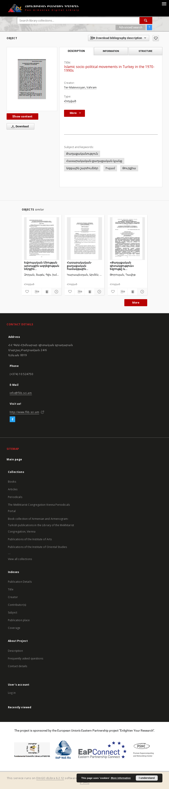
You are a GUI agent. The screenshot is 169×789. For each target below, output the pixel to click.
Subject (12, 612)
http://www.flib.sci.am (24, 412)
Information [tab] (111, 51)
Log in (12, 693)
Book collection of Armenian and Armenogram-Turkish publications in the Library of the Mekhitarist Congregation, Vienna (41, 525)
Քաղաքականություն (82, 154)
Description (15, 651)
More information (121, 778)
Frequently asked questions (25, 658)
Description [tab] (76, 51)
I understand (147, 778)
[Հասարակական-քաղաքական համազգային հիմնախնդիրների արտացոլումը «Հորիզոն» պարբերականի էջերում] (84, 238)
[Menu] (164, 3)
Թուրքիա (129, 168)
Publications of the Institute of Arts (30, 539)
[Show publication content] (46, 292)
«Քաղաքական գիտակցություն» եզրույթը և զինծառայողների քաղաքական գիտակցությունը (122, 266)
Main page (14, 459)
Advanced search (130, 27)
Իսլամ (110, 168)
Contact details (17, 666)
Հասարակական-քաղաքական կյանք (94, 161)
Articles (12, 489)
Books (12, 481)
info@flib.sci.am (21, 393)
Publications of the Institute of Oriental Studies (37, 547)
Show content (22, 116)
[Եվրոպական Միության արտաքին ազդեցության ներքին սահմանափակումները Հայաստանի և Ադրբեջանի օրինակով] (41, 238)
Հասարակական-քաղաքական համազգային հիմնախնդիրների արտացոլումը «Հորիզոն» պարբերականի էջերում (84, 266)
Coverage (14, 628)
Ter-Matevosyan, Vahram (80, 87)
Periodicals (15, 497)
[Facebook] (12, 419)
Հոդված (70, 101)
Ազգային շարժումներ (82, 168)
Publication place (19, 620)
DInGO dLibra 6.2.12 (50, 778)
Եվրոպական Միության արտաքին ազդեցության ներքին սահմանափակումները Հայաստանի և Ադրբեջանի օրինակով (41, 266)
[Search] (146, 20)
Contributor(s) (17, 605)
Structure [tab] (145, 51)
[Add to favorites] (156, 38)
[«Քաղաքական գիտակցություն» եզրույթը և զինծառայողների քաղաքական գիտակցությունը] (127, 238)
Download (19, 126)
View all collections (20, 559)
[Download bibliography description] (36, 292)
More (135, 302)
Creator (13, 597)
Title (10, 589)
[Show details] (56, 292)
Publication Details (20, 582)
